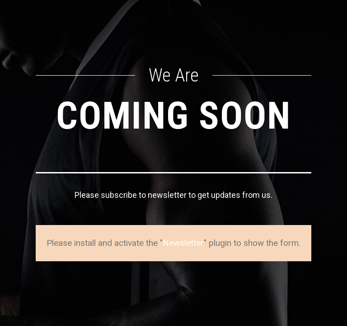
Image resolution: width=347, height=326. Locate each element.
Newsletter (183, 243)
